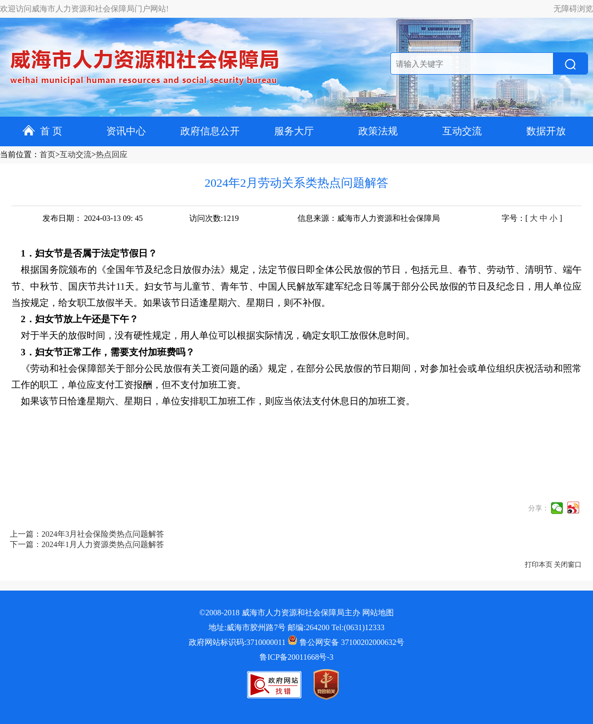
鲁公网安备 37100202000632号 (346, 642)
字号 (509, 218)
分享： (538, 508)
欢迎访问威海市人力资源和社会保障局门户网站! (84, 8)
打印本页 (538, 564)
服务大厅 (294, 131)
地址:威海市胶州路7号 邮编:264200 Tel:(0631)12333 (296, 627)
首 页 (42, 131)
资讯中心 (126, 131)
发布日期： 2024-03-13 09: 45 (92, 218)
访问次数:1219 (214, 218)
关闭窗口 (568, 564)
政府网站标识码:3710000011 (237, 642)
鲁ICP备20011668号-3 (296, 657)
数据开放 (546, 131)
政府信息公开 (210, 131)
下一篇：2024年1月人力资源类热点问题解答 (87, 544)
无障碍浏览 (573, 8)
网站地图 (378, 612)
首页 (47, 154)
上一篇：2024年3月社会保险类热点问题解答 (87, 534)
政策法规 (378, 131)
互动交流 (462, 131)
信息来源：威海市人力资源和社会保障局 (368, 218)
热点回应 (111, 154)
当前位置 (16, 154)
